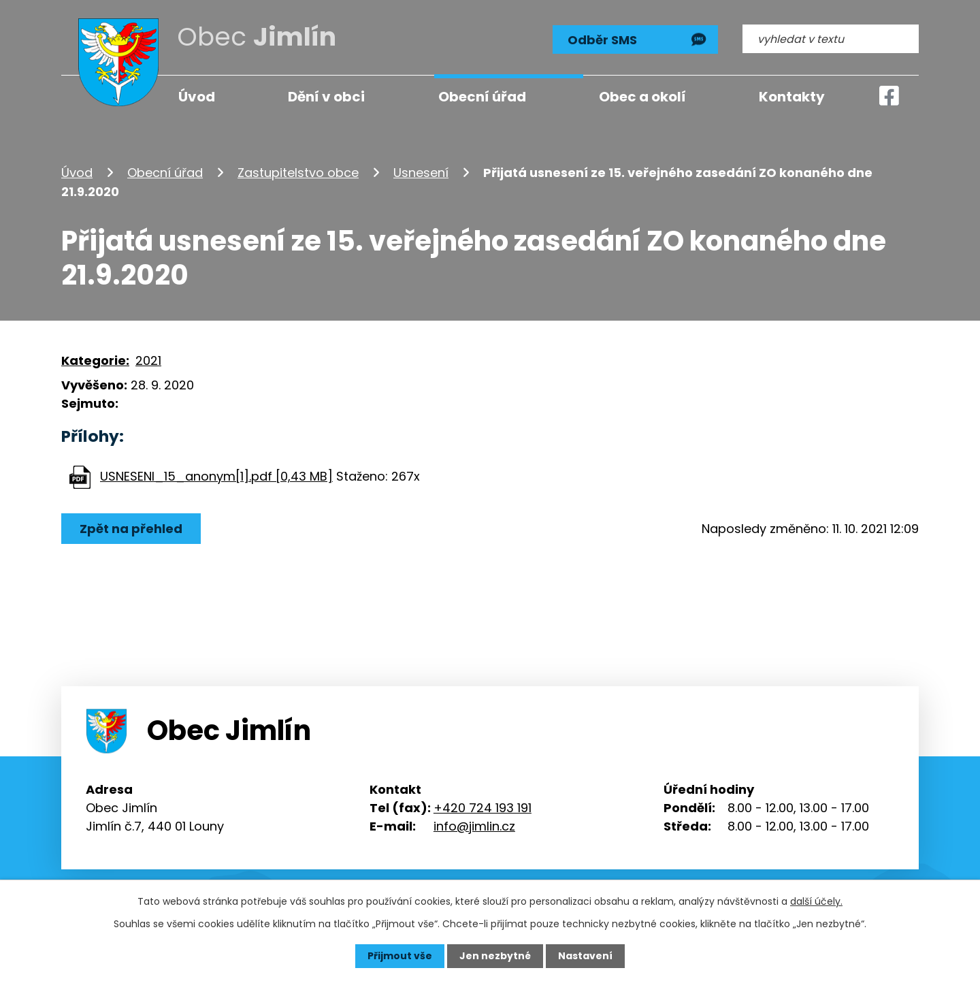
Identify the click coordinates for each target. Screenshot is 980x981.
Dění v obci (326, 96)
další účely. (816, 901)
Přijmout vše (400, 956)
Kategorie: (95, 360)
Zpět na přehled (131, 528)
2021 (148, 360)
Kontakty (792, 96)
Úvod (77, 172)
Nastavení (585, 956)
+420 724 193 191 (483, 807)
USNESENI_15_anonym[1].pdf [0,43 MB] (216, 476)
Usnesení (420, 172)
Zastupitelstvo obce (298, 172)
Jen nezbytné (495, 956)
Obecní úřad (165, 172)
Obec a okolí (642, 96)
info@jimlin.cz (474, 826)
